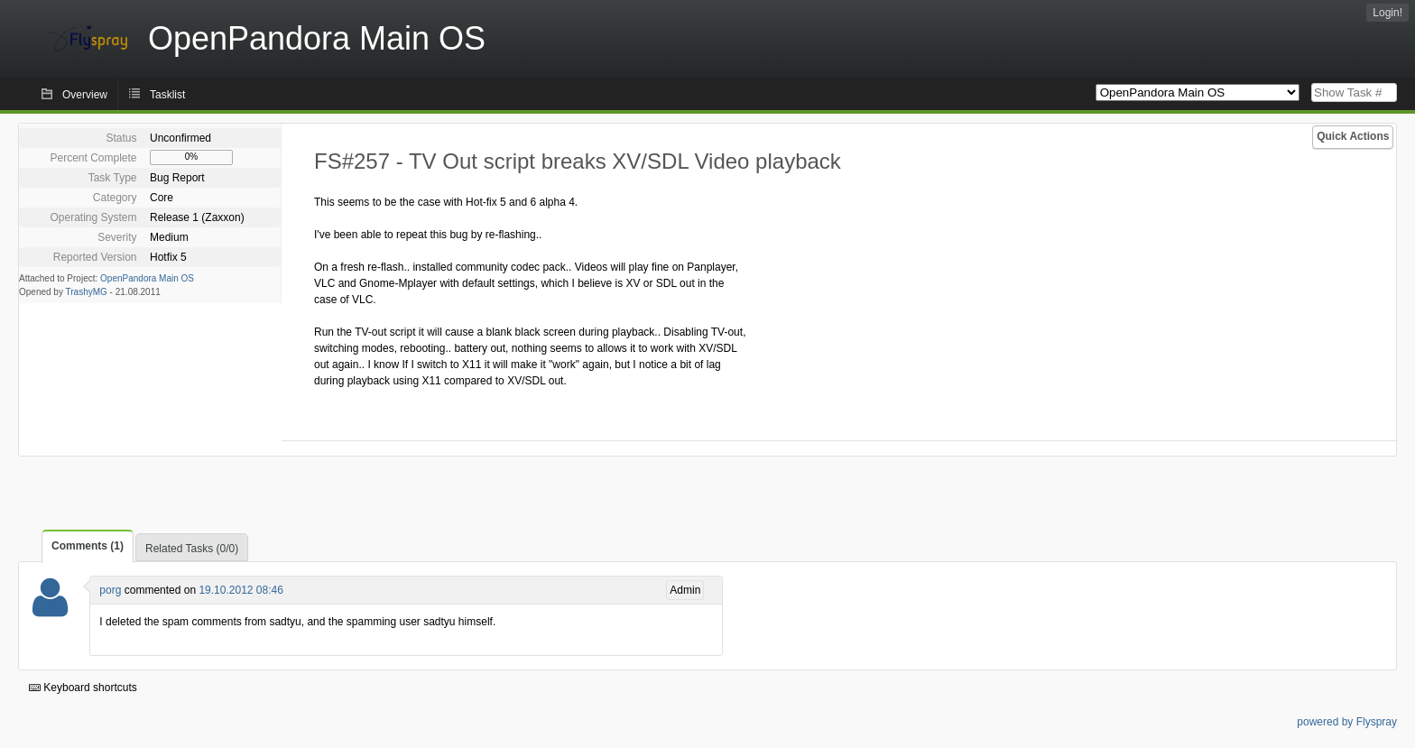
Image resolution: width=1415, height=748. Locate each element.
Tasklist (167, 94)
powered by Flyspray (1347, 722)
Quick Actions (1353, 136)
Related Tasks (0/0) (191, 548)
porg (110, 590)
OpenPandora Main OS (147, 278)
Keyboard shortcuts (83, 687)
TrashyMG (86, 292)
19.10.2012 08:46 (240, 590)
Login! (1387, 12)
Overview (84, 94)
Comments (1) (87, 546)
